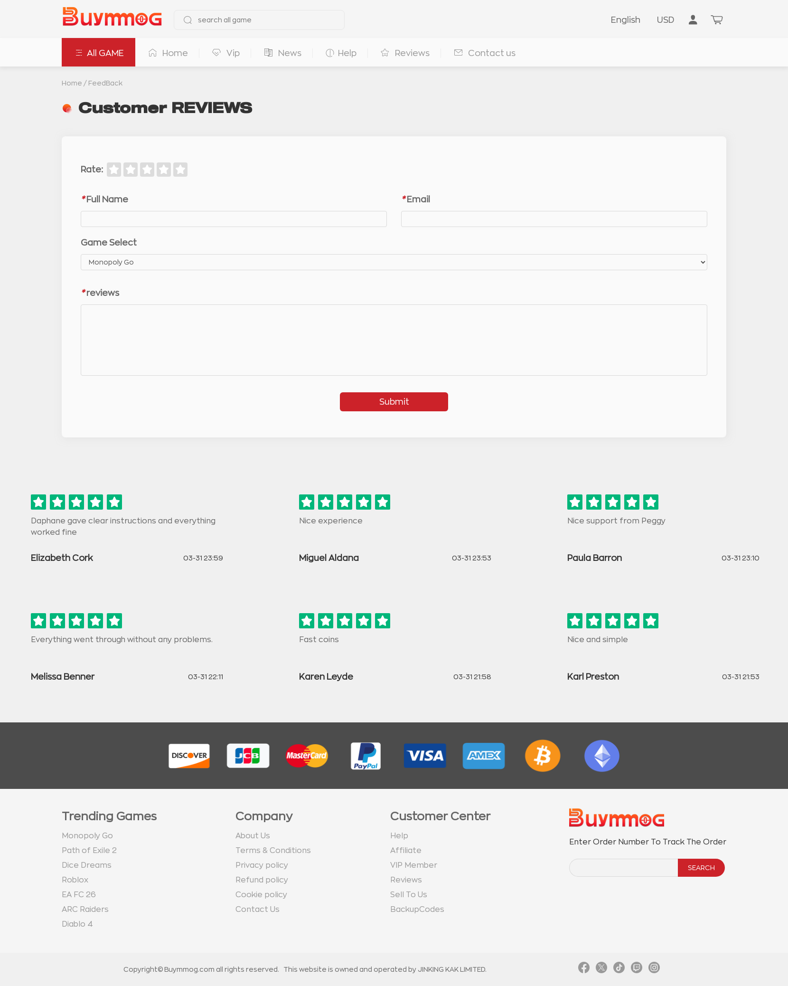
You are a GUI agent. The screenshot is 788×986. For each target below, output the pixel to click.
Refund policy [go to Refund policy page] (261, 880)
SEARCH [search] (701, 867)
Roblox (75, 880)
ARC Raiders (85, 909)
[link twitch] (636, 969)
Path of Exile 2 (89, 850)
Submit (394, 402)
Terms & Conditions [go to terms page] (273, 850)
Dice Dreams (87, 865)
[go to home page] (112, 20)
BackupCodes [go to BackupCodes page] (417, 909)
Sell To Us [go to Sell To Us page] (408, 895)
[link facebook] (584, 969)
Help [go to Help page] (399, 836)
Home (72, 83)
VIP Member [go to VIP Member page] (413, 865)
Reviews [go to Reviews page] (406, 880)
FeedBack (105, 83)
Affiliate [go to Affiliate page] (406, 850)
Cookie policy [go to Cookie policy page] (261, 895)
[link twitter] (601, 969)
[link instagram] (654, 969)
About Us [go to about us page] (252, 836)
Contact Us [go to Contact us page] (257, 909)
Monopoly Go (87, 836)
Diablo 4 (77, 924)
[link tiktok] (619, 969)
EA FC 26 (79, 895)
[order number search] (624, 868)
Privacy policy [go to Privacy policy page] (261, 865)
